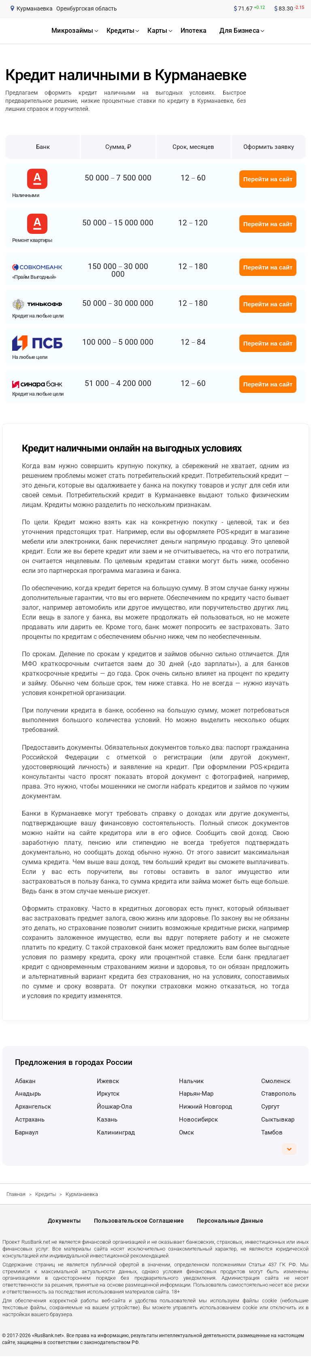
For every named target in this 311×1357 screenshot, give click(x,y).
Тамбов (272, 1132)
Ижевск (108, 1081)
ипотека (194, 30)
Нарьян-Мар (196, 1093)
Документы (64, 1221)
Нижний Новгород (205, 1106)
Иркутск (108, 1093)
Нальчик (191, 1081)
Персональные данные (230, 1221)
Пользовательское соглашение (139, 1221)
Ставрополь (278, 1093)
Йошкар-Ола (114, 1106)
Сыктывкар (277, 1119)
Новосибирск (198, 1119)
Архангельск (33, 1106)
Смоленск (275, 1081)
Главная (16, 1194)
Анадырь (28, 1093)
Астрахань (30, 1119)
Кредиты (45, 1194)
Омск (186, 1132)
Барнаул (26, 1132)
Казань (107, 1119)
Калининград (116, 1132)
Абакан (25, 1081)
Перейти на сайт (268, 179)
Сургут (270, 1106)
